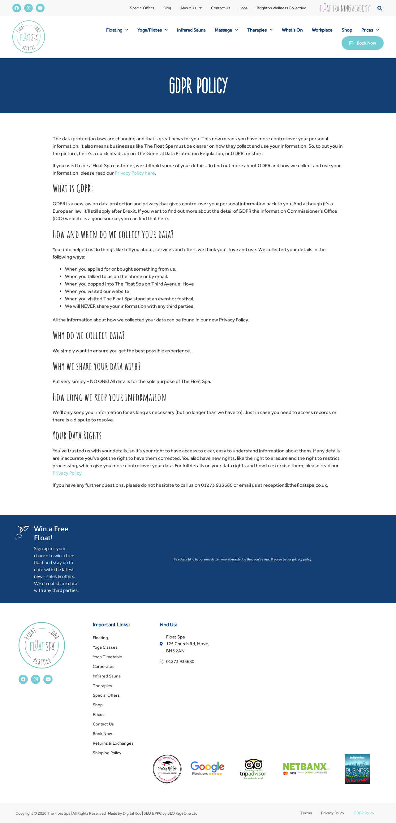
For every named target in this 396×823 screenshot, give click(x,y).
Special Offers (142, 8)
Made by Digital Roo (124, 813)
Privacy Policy (67, 473)
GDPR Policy (364, 813)
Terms (306, 813)
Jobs (243, 8)
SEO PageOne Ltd (182, 813)
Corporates (103, 666)
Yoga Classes (105, 647)
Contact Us (220, 8)
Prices (370, 30)
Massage (226, 30)
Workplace (322, 30)
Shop (347, 30)
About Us (191, 8)
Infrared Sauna (191, 30)
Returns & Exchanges (113, 743)
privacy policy (301, 559)
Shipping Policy (107, 752)
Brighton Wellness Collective (281, 8)
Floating (117, 30)
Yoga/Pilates (152, 30)
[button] (380, 8)
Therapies (260, 30)
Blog (167, 8)
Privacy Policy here (135, 173)
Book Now (102, 733)
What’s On (292, 30)
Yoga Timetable (107, 656)
